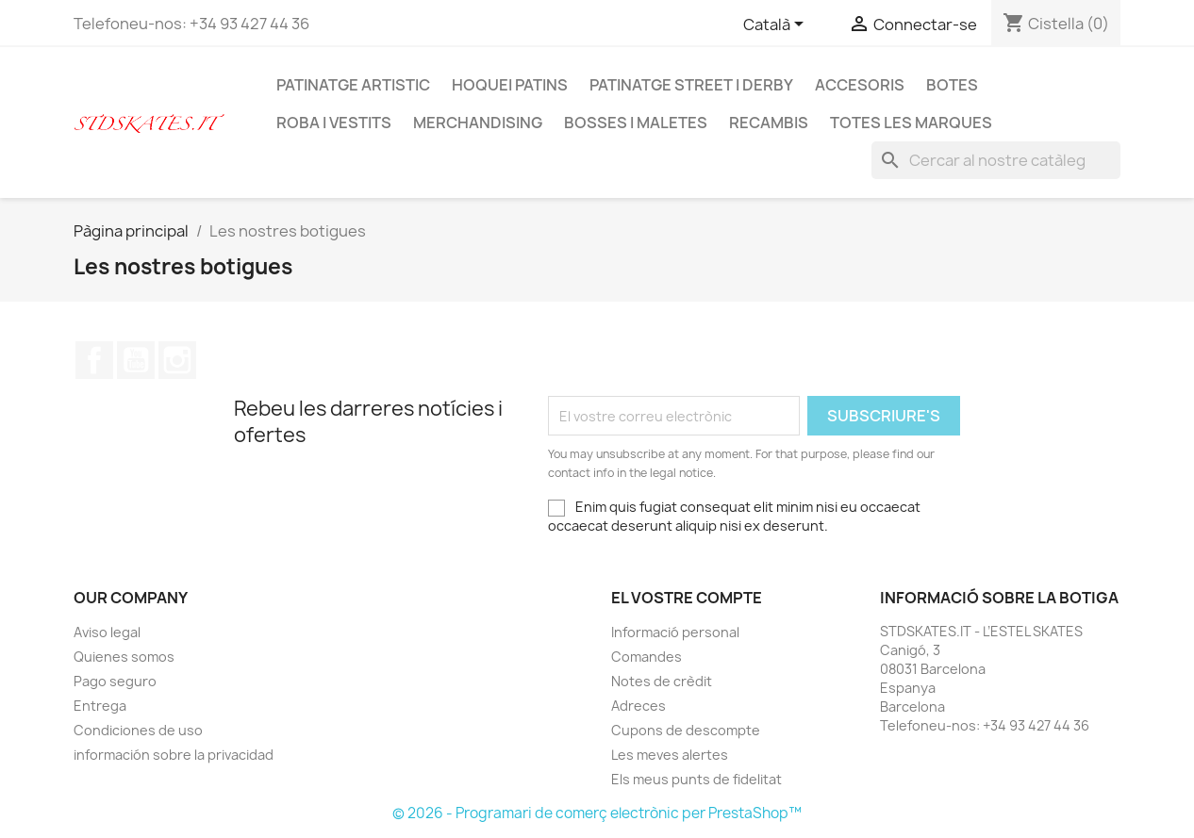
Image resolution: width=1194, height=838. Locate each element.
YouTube (136, 360)
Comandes (646, 656)
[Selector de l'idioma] (776, 25)
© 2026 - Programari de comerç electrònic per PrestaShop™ (597, 813)
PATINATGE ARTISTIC (353, 84)
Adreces (638, 706)
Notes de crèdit (661, 681)
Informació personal (675, 632)
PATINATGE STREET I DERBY (691, 84)
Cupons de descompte (685, 730)
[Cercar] (995, 160)
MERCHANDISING (477, 122)
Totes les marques (911, 122)
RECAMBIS (768, 122)
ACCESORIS (859, 84)
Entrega (100, 706)
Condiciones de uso (138, 730)
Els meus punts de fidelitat (696, 779)
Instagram (177, 360)
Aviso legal (107, 632)
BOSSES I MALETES (635, 122)
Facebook (94, 360)
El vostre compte (686, 597)
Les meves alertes (669, 755)
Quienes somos (124, 656)
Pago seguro (115, 681)
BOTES (952, 84)
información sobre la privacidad (174, 755)
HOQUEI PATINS (510, 84)
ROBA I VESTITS (333, 122)
